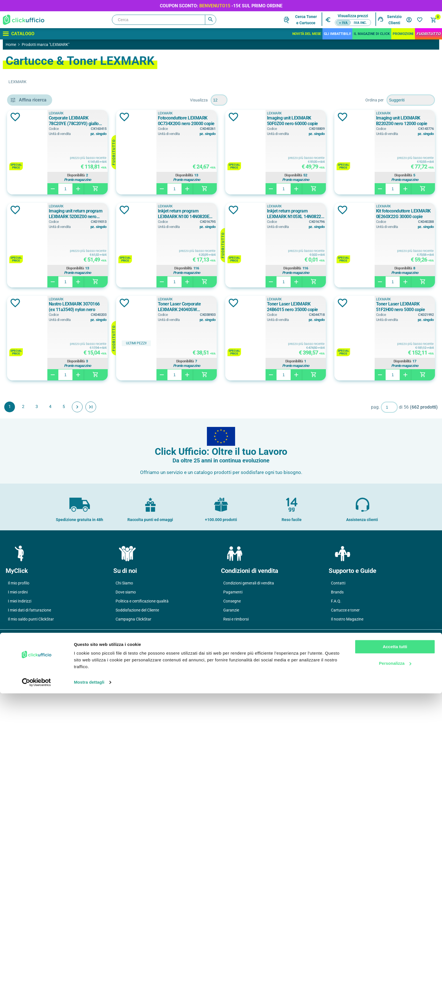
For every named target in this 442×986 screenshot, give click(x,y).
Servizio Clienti (394, 19)
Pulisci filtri (72, 100)
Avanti (159, 500)
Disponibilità (163, 175)
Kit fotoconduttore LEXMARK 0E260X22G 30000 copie (278, 306)
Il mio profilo (18, 896)
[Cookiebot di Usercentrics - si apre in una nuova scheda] (36, 975)
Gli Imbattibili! (337, 34)
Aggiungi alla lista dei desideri (97, 117)
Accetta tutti (395, 939)
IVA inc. (360, 23)
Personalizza (395, 955)
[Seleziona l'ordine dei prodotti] (410, 100)
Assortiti (32, 389)
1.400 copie (35, 629)
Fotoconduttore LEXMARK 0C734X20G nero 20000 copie (279, 120)
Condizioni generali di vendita (248, 896)
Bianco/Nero (36, 402)
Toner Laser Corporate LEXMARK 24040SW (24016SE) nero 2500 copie (164, 400)
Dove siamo (126, 905)
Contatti (338, 896)
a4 (26, 482)
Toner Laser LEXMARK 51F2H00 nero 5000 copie (399, 399)
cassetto (32, 309)
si (26, 543)
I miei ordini (18, 905)
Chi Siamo (124, 896)
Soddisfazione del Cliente (137, 923)
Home (11, 44)
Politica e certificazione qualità (142, 914)
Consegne (232, 914)
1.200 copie (35, 616)
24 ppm (31, 670)
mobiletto (33, 335)
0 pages (33, 590)
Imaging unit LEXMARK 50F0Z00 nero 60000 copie (399, 120)
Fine (172, 500)
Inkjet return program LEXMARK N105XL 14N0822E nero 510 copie (164, 307)
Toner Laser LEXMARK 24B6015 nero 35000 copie (281, 399)
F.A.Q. (336, 914)
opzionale (33, 530)
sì (26, 555)
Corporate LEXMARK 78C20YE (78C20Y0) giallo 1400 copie (163, 120)
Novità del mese (306, 34)
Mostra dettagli (89, 974)
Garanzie (231, 923)
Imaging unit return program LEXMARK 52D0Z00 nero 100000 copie (277, 214)
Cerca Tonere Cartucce (306, 19)
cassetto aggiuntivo (43, 322)
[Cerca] (164, 20)
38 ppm (31, 709)
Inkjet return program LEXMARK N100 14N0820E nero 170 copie (398, 213)
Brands (337, 905)
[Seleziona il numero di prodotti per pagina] (259, 100)
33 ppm (31, 683)
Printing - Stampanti (34, 138)
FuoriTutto (428, 34)
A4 (27, 495)
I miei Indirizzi (19, 914)
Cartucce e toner (345, 923)
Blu (27, 415)
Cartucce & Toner (33, 125)
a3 (26, 469)
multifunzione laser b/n (46, 347)
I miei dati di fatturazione (29, 923)
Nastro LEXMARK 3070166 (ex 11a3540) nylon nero (397, 306)
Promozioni (403, 34)
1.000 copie (36, 603)
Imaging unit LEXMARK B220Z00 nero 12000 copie (159, 213)
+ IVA (343, 23)
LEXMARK (141, 113)
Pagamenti (232, 905)
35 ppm (31, 696)
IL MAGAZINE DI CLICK (372, 34)
